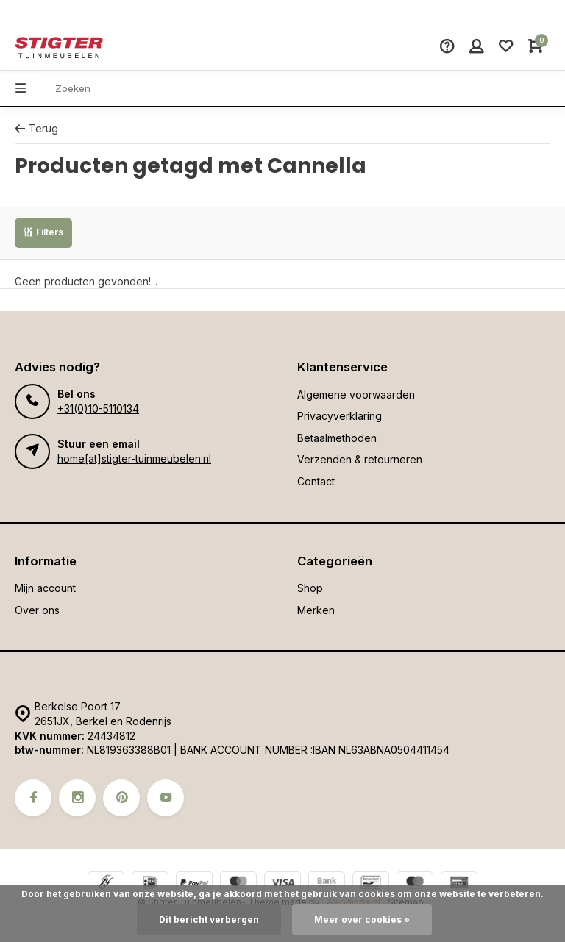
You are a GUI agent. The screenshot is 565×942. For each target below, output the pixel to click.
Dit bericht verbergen (209, 919)
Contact (316, 481)
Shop (310, 588)
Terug (36, 128)
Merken (316, 610)
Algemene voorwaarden (356, 394)
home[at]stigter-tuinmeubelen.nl (134, 458)
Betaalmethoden (337, 438)
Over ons (37, 610)
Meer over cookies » (362, 919)
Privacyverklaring (339, 416)
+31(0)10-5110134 (98, 408)
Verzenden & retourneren (359, 459)
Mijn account (45, 588)
